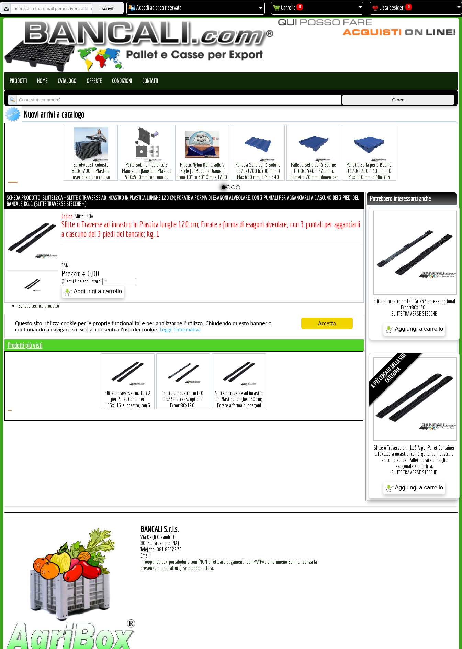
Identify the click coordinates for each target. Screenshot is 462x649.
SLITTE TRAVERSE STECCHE (414, 313)
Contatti (150, 81)
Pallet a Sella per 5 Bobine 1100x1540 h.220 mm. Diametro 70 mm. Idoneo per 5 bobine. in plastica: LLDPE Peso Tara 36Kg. (313, 166)
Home (42, 81)
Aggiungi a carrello (93, 292)
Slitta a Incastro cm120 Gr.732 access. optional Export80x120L (414, 304)
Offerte (94, 81)
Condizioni (122, 81)
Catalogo (67, 81)
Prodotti (18, 81)
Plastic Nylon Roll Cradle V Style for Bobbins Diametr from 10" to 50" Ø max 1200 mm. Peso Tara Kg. (202, 163)
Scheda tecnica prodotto (38, 305)
